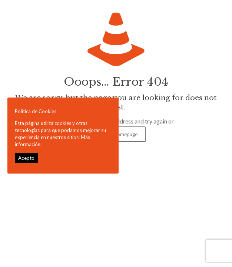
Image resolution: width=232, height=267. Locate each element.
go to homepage (119, 134)
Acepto (26, 158)
